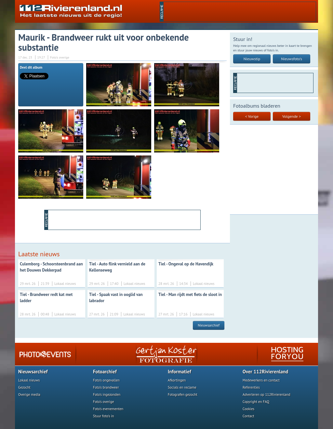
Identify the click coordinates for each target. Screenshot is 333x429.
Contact (248, 416)
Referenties (251, 387)
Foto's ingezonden (106, 394)
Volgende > (291, 116)
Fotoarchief (105, 372)
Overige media (29, 394)
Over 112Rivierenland (265, 372)
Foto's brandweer (106, 387)
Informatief (179, 372)
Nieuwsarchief (209, 325)
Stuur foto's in (103, 416)
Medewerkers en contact (261, 380)
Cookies (248, 409)
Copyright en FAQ (256, 401)
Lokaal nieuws (29, 380)
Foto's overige (103, 401)
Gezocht (24, 387)
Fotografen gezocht (182, 394)
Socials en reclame (182, 387)
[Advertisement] (240, 11)
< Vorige (252, 116)
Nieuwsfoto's (291, 58)
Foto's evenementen (108, 409)
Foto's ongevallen (106, 380)
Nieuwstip (252, 58)
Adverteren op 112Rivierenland (266, 394)
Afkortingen (177, 380)
